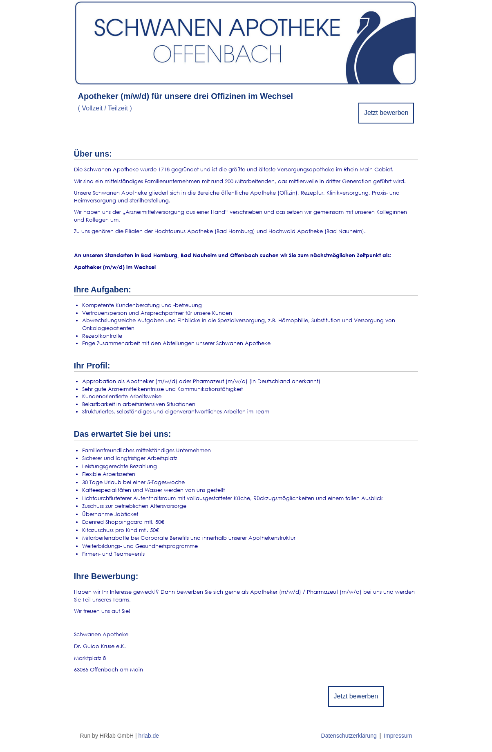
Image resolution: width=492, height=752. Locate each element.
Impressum (398, 735)
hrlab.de (149, 735)
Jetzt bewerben (386, 112)
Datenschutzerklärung (349, 735)
